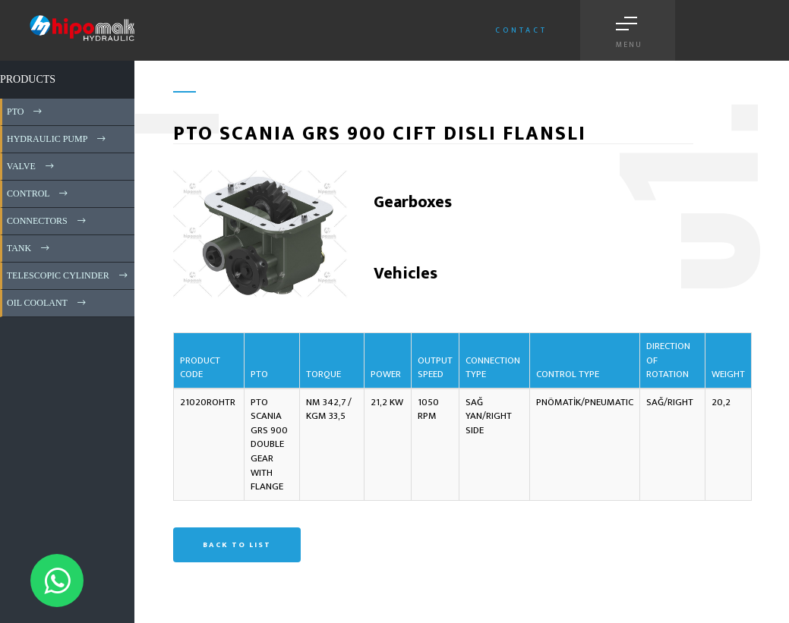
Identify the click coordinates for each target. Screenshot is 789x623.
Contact (521, 30)
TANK (29, 248)
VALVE (31, 166)
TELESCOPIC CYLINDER (68, 275)
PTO (25, 111)
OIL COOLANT (47, 302)
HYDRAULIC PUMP (57, 139)
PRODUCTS (27, 79)
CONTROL (38, 193)
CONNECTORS (47, 221)
